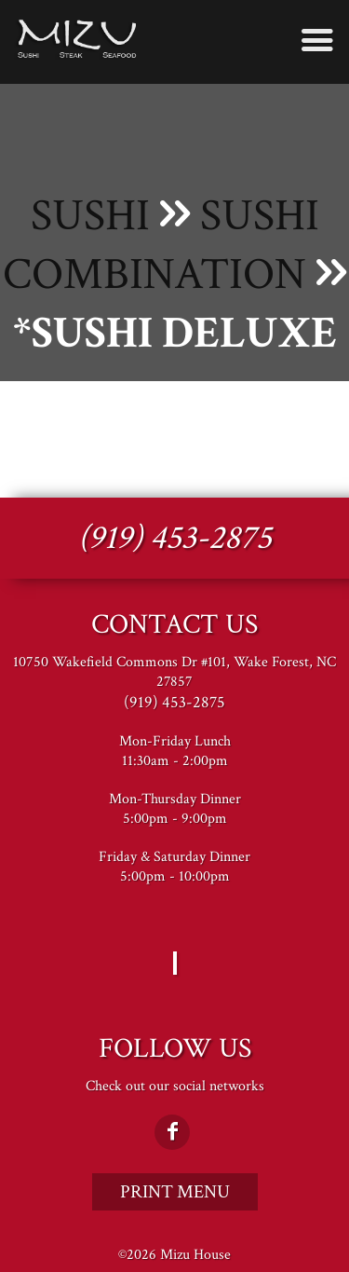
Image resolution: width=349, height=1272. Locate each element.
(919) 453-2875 (175, 538)
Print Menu (175, 1192)
